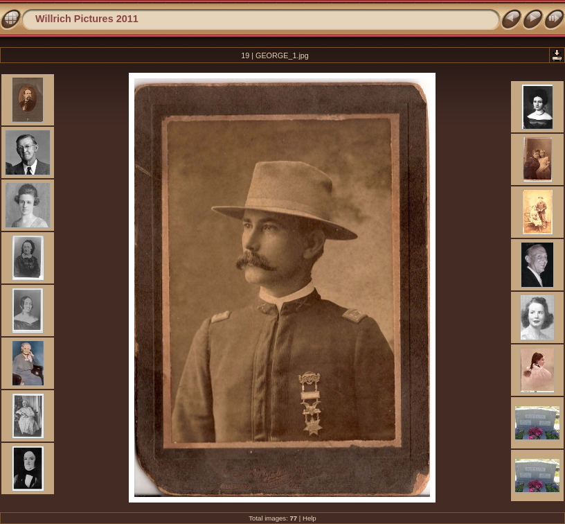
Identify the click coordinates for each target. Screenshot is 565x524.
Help (309, 518)
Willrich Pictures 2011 (86, 18)
